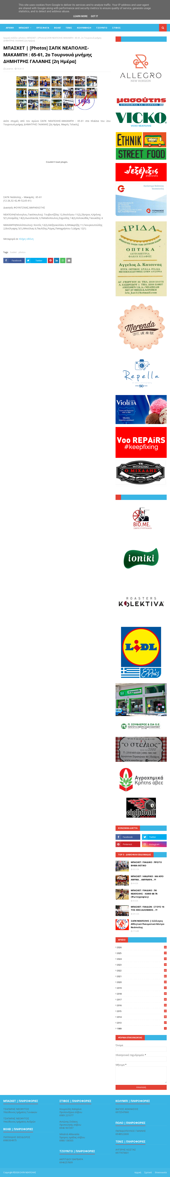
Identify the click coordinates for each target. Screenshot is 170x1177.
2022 (142, 970)
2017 (142, 999)
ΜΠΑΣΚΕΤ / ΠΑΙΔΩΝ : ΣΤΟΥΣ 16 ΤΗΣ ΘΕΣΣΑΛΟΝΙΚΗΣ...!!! (147, 908)
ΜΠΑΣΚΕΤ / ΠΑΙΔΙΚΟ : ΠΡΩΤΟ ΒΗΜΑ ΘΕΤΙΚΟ (146, 864)
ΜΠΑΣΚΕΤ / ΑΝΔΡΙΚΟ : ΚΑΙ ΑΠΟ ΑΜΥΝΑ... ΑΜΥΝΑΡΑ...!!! (147, 878)
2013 (142, 1022)
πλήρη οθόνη (26, 238)
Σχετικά (148, 1172)
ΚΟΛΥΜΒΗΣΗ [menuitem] (84, 27)
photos (22, 37)
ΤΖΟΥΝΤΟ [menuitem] (101, 27)
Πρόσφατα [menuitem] (42, 27)
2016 (142, 1005)
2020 (142, 982)
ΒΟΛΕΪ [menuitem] (57, 27)
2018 (142, 993)
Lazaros (9, 68)
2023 (142, 964)
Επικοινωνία (161, 1172)
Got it (94, 16)
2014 (142, 1016)
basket (13, 252)
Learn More (80, 16)
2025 (142, 953)
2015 (142, 1011)
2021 (142, 976)
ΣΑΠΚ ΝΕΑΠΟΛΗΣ (28, 1172)
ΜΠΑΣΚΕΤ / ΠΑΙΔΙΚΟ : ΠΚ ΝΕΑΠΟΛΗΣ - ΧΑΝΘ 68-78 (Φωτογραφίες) (144, 893)
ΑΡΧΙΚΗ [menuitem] (10, 27)
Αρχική (137, 1172)
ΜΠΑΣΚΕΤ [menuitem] (24, 27)
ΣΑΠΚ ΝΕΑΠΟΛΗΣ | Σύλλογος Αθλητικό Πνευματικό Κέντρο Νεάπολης (147, 924)
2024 (142, 958)
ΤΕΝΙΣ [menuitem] (69, 27)
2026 (142, 947)
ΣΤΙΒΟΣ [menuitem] (116, 27)
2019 (142, 987)
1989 (142, 1028)
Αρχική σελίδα (10, 37)
